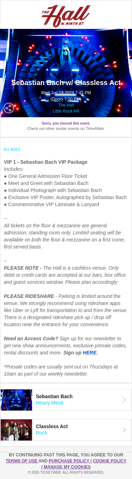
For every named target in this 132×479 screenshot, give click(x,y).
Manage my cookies (67, 467)
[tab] (66, 400)
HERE (89, 352)
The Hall (66, 105)
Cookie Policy (109, 461)
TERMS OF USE (22, 461)
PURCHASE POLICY (69, 461)
